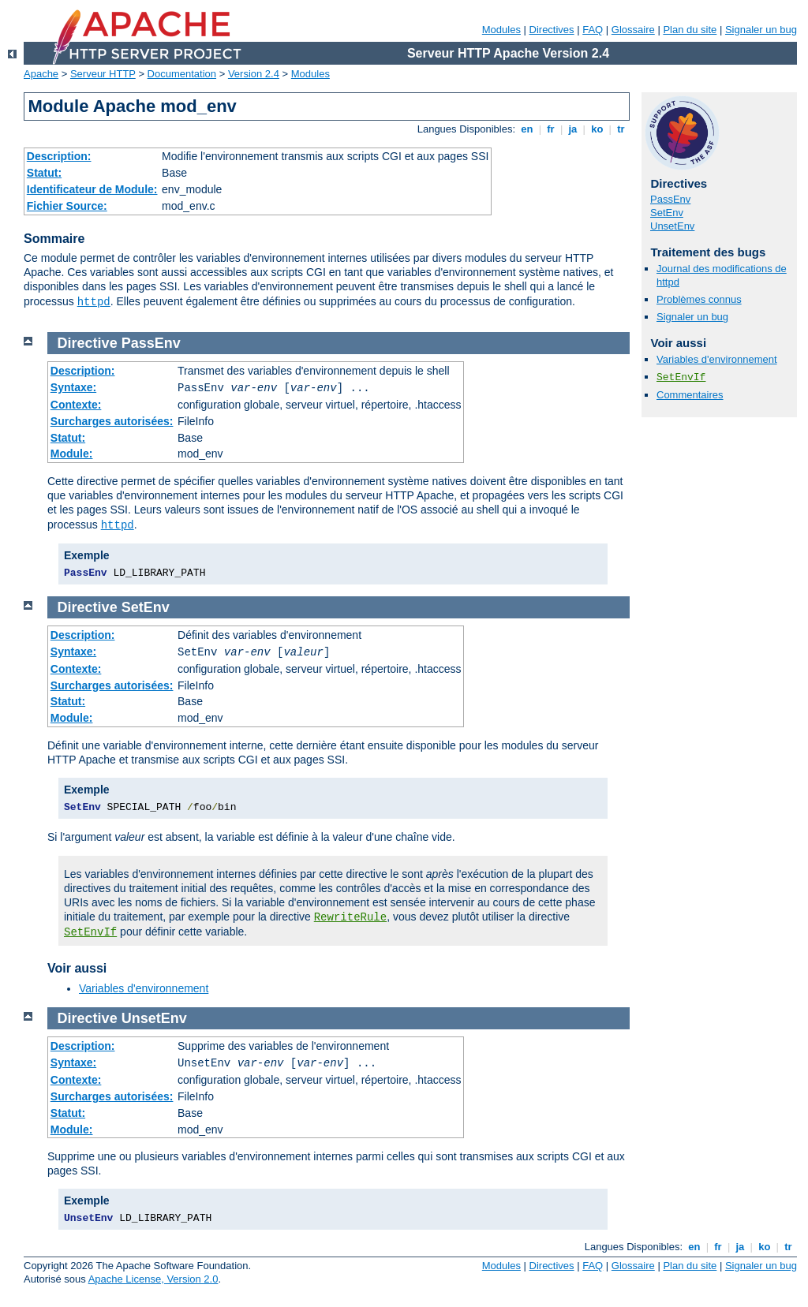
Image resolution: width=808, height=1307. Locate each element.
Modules (501, 29)
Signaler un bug (761, 29)
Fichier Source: (67, 206)
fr (551, 129)
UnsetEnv (672, 226)
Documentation (182, 74)
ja (573, 129)
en (527, 129)
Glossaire (633, 29)
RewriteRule (350, 917)
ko (597, 129)
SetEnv (666, 212)
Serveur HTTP (103, 74)
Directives (551, 29)
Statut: (44, 172)
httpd (93, 302)
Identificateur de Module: (92, 189)
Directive (88, 343)
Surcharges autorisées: (112, 421)
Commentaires (690, 395)
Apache (41, 74)
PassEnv (670, 199)
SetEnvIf (680, 377)
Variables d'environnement (716, 359)
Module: (71, 453)
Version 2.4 (253, 74)
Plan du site (689, 29)
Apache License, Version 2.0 (153, 1279)
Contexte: (76, 404)
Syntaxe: (73, 387)
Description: (59, 156)
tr (621, 129)
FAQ (592, 29)
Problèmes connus (699, 299)
